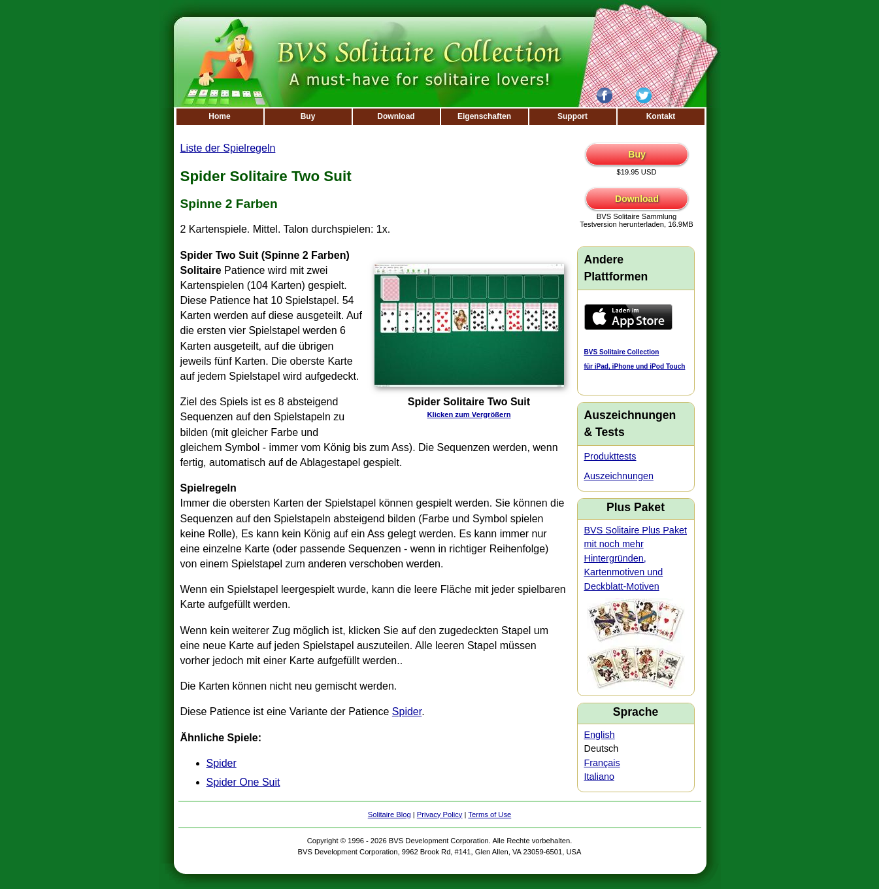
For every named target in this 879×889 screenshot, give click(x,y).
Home (219, 116)
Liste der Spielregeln (228, 148)
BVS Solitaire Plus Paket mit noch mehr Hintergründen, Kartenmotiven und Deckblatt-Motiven (636, 558)
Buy (308, 116)
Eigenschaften (484, 116)
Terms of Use (489, 814)
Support (572, 116)
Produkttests (610, 456)
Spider (407, 711)
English (599, 735)
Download (395, 116)
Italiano (599, 776)
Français (602, 763)
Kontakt (661, 116)
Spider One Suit (243, 782)
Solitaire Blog (389, 814)
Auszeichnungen (619, 476)
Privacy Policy (440, 814)
